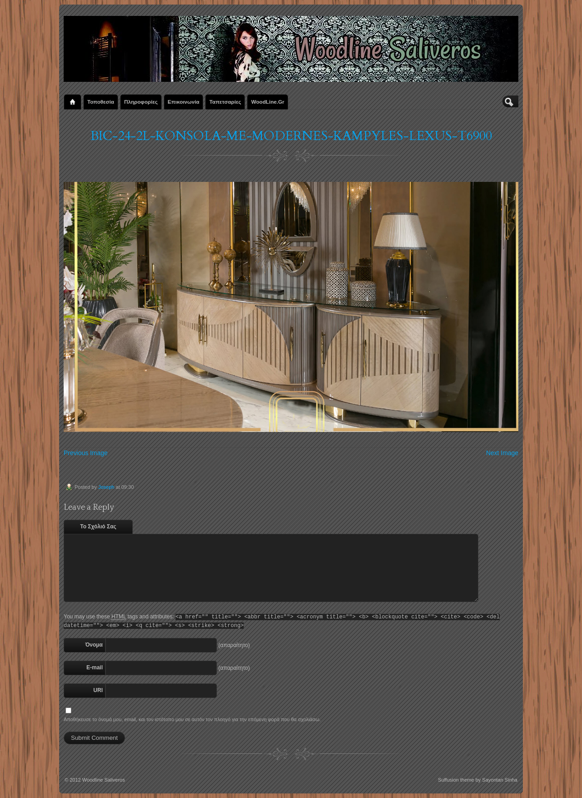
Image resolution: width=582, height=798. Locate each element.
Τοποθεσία (100, 102)
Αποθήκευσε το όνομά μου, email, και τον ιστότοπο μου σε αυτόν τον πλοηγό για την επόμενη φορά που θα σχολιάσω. (192, 719)
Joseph (106, 487)
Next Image (502, 453)
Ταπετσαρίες (225, 102)
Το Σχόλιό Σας (98, 526)
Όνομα (94, 645)
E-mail (94, 667)
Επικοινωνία (184, 102)
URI (98, 690)
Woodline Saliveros (103, 780)
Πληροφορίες (141, 102)
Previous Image (86, 453)
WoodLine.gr (267, 102)
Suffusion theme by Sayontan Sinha (477, 780)
